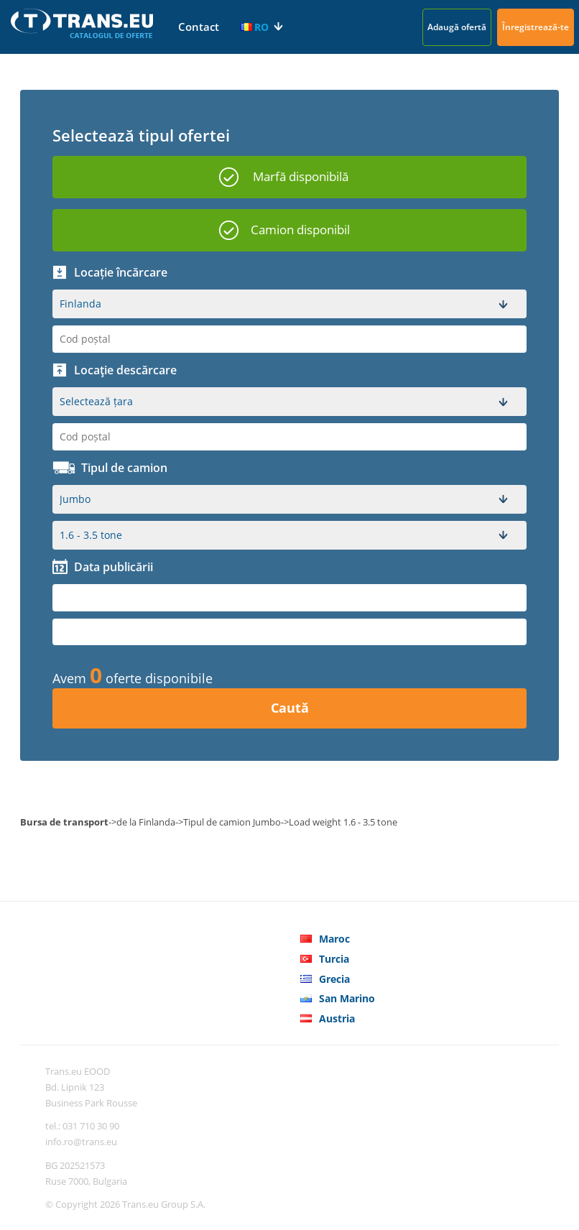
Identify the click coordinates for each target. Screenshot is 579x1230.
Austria (337, 1018)
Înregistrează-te (535, 27)
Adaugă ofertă (456, 27)
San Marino (347, 998)
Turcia (334, 959)
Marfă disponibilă (300, 176)
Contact (198, 26)
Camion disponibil (300, 229)
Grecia (334, 979)
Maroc (334, 938)
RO (255, 27)
